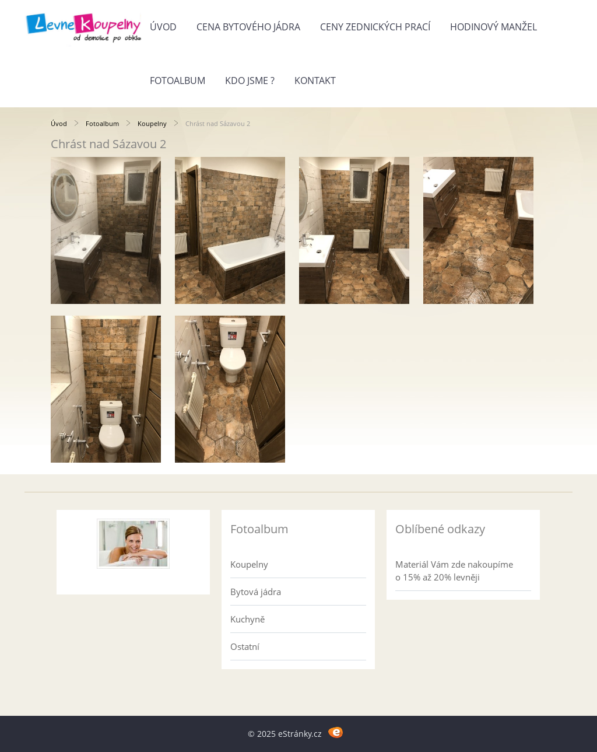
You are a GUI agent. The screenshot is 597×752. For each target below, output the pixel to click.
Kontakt (315, 80)
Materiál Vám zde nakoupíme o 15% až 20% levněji (454, 570)
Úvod (163, 26)
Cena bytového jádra (248, 26)
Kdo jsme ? (250, 80)
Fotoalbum (177, 80)
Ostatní (244, 646)
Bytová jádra (255, 591)
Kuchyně (247, 619)
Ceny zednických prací (375, 26)
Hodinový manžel (493, 26)
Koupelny (152, 123)
